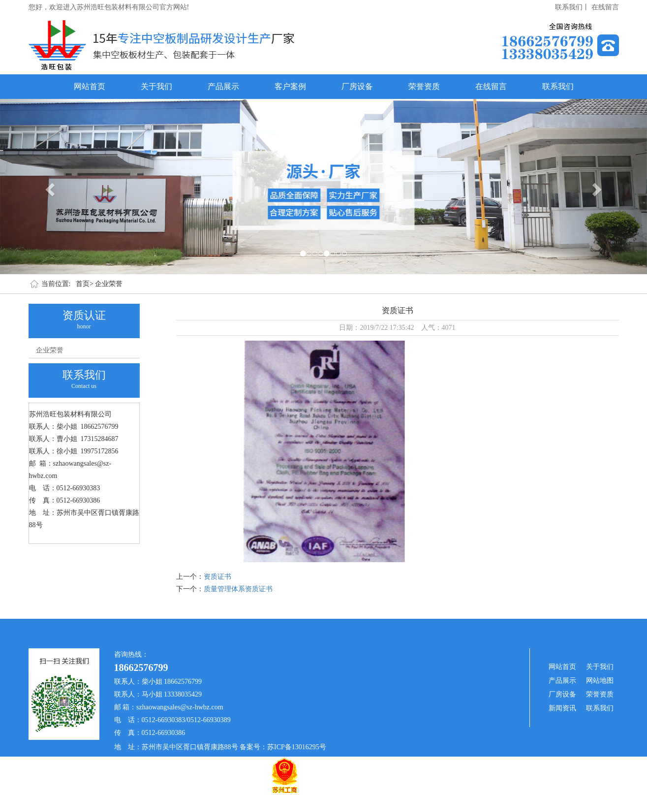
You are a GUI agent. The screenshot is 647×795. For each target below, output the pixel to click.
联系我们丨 (572, 7)
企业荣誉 (109, 283)
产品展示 (223, 86)
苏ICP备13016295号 (296, 747)
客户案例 (290, 86)
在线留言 (605, 7)
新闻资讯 (562, 708)
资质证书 (217, 576)
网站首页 (89, 86)
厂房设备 (357, 86)
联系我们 (558, 86)
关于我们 (156, 86)
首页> (84, 283)
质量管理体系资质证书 (238, 589)
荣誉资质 (424, 86)
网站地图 (600, 680)
